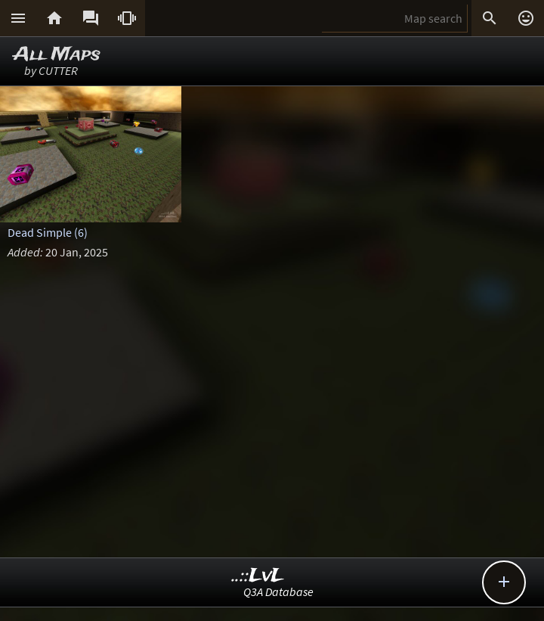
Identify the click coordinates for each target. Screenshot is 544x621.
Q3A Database (278, 591)
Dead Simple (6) (48, 232)
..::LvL (258, 576)
